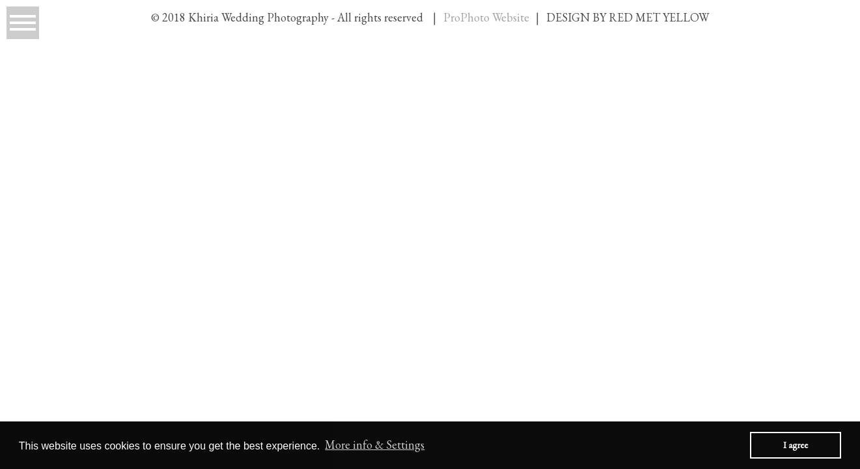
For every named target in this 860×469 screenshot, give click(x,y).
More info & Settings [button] (374, 444)
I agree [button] (795, 444)
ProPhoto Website (486, 17)
